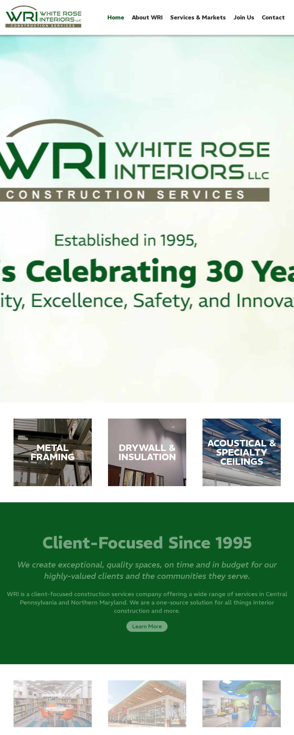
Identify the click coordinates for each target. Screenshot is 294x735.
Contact (273, 17)
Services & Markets (198, 17)
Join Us (243, 17)
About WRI (147, 17)
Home (115, 17)
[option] (147, 218)
